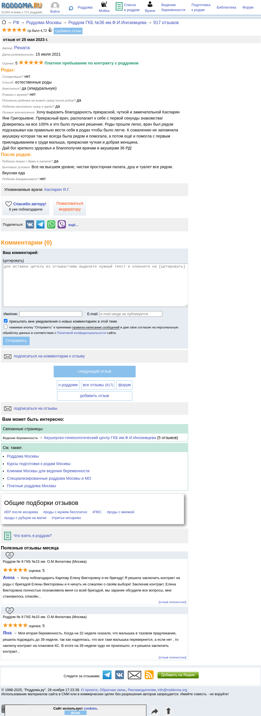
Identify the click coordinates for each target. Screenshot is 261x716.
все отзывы (98, 385)
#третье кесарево (66, 518)
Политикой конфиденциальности (81, 332)
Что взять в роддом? (28, 535)
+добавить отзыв (68, 31)
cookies (90, 708)
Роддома (85, 7)
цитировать (13, 260)
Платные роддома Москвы (31, 486)
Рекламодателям (142, 690)
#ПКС (97, 512)
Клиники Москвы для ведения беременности (48, 471)
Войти (55, 12)
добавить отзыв (94, 395)
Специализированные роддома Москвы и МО (49, 478)
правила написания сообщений (95, 327)
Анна (9, 577)
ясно (75, 712)
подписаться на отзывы (30, 408)
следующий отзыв (94, 371)
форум (124, 385)
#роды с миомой (120, 512)
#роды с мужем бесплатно (65, 512)
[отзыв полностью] (172, 602)
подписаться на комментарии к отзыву (44, 356)
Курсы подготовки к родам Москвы (39, 463)
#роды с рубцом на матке (25, 518)
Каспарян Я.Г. (56, 189)
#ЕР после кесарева (21, 512)
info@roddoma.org (172, 690)
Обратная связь (113, 690)
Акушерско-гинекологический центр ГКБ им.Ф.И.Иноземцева (100, 437)
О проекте (89, 690)
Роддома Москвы (23, 456)
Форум (248, 7)
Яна (8, 632)
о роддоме (68, 385)
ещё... (73, 225)
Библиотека (226, 7)
